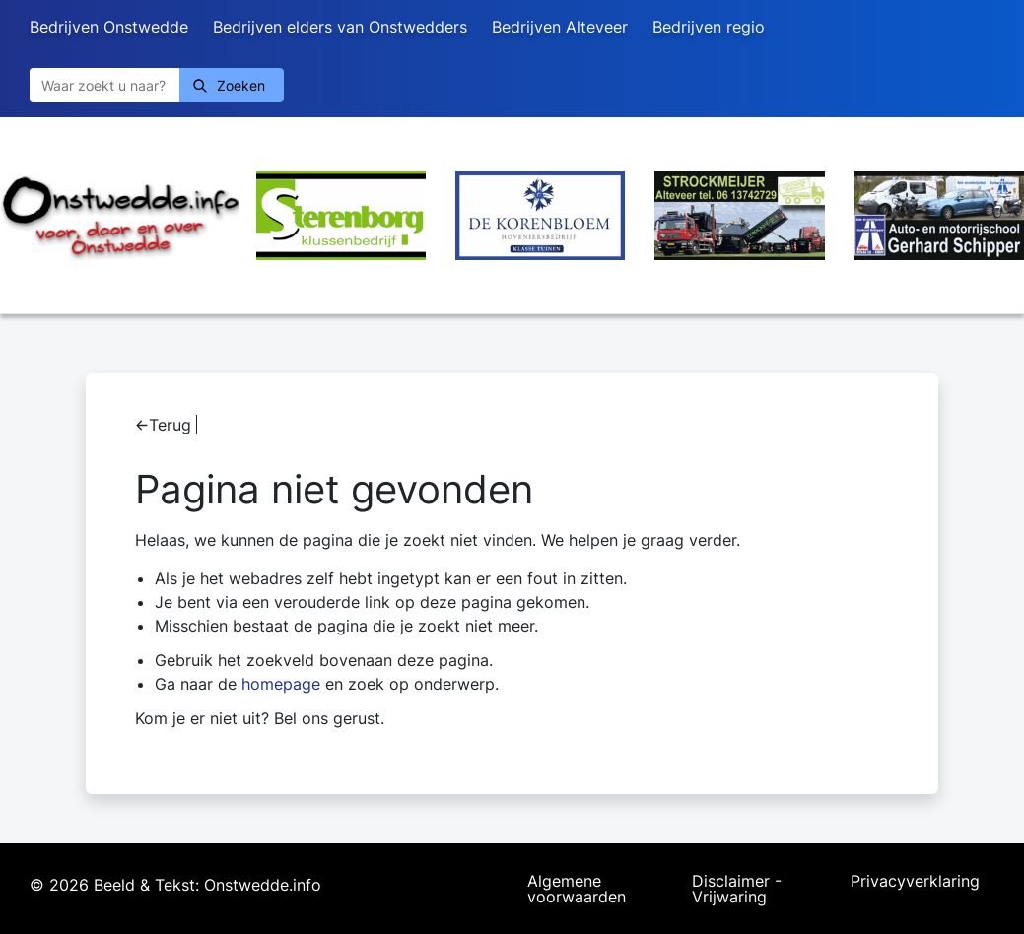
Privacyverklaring (915, 882)
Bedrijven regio (708, 26)
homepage (280, 684)
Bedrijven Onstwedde (109, 26)
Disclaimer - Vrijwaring (737, 888)
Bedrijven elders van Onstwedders (340, 26)
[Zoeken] (104, 85)
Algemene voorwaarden (576, 888)
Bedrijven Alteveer (560, 26)
